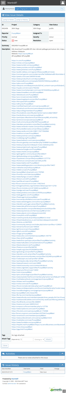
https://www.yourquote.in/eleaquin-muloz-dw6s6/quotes (33, 145)
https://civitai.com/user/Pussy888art (25, 283)
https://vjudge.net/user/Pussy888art (25, 190)
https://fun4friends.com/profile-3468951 (26, 302)
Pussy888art (16, 33)
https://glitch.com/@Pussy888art (24, 231)
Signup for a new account (29, 9)
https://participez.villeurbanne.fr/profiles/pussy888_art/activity (34, 117)
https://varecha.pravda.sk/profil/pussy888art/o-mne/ (31, 217)
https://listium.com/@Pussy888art (24, 179)
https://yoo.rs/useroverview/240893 (25, 97)
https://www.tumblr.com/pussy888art (25, 65)
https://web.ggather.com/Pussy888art (25, 195)
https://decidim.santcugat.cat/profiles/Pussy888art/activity (33, 204)
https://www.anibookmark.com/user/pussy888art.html (32, 318)
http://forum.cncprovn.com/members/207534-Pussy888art (33, 313)
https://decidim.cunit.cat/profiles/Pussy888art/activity (31, 254)
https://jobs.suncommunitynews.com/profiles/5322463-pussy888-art (37, 256)
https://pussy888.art (25, 53)
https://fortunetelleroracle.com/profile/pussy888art (30, 129)
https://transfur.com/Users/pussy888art (26, 174)
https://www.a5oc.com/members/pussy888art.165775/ (31, 236)
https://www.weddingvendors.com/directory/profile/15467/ (33, 165)
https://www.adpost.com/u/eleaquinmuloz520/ (29, 213)
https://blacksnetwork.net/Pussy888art (26, 245)
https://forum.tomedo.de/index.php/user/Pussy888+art (32, 286)
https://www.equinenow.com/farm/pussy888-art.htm (31, 211)
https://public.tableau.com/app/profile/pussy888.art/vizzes (33, 72)
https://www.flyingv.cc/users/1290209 (25, 177)
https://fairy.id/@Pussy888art (22, 238)
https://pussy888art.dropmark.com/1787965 (28, 172)
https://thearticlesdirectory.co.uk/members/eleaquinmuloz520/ (35, 220)
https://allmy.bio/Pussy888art (22, 104)
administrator (12, 383)
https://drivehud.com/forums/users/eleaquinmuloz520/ (32, 108)
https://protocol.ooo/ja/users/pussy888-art (27, 120)
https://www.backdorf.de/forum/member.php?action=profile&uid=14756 (38, 277)
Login (17, 9)
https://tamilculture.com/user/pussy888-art (27, 115)
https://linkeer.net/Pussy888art (23, 281)
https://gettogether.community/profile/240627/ (29, 154)
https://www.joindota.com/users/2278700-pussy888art (31, 192)
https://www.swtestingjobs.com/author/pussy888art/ (31, 202)
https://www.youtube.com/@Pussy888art (27, 67)
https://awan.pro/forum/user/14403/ (25, 270)
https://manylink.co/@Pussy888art (24, 215)
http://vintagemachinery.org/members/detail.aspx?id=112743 (34, 186)
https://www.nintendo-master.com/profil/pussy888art (31, 126)
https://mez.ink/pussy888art (22, 327)
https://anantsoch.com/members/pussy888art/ (29, 315)
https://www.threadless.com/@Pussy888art (27, 92)
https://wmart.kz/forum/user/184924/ (25, 227)
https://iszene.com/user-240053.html (25, 304)
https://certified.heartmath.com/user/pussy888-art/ (30, 106)
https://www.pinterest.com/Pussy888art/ (27, 69)
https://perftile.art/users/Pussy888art (25, 181)
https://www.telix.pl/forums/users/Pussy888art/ (29, 206)
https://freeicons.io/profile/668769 (24, 247)
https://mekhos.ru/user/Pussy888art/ (25, 133)
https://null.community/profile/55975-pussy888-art (30, 122)
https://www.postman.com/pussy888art (26, 136)
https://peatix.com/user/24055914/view (26, 76)
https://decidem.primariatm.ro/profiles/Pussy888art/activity (33, 124)
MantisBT (15, 379)
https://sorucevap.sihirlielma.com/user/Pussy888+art (31, 199)
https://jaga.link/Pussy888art (22, 329)
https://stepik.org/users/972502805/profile (27, 249)
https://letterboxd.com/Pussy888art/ (25, 95)
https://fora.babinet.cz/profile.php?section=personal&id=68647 (34, 113)
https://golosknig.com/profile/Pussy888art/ (27, 252)
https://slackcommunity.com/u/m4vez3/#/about (29, 265)
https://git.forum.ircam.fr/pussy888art (25, 229)
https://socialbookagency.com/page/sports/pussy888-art (32, 290)
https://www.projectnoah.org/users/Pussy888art (29, 147)
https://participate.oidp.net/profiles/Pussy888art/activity (32, 261)
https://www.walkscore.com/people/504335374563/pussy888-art (35, 81)
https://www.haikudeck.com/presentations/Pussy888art (32, 243)
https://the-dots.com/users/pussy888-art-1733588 (30, 311)
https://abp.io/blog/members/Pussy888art (27, 111)
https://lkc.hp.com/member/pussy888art (26, 295)
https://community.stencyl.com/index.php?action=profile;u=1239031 (37, 224)
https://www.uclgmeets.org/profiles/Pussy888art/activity (32, 268)
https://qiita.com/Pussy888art (22, 83)
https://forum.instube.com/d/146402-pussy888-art (30, 188)
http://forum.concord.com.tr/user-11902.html (28, 183)
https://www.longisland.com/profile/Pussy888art (29, 99)
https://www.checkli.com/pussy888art (25, 152)
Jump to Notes (8, 20)
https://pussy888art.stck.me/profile (24, 293)
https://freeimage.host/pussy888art (25, 197)
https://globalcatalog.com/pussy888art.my (27, 156)
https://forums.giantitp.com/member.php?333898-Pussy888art (34, 142)
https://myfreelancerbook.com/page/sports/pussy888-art (33, 279)
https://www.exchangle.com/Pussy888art (27, 149)
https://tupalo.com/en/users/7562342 (25, 88)
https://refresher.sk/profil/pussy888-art (26, 167)
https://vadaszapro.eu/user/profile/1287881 (28, 258)
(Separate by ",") (17, 339)
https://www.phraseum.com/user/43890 (26, 263)
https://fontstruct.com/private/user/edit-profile (29, 161)
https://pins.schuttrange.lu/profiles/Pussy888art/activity (32, 274)
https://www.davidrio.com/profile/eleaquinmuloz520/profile (33, 208)
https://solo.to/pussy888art (22, 272)
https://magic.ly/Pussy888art (22, 233)
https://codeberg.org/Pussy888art (24, 138)
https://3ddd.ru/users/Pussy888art (24, 170)
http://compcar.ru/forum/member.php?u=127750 (30, 306)
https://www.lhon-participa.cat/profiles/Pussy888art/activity (33, 240)
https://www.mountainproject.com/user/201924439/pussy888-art (35, 90)
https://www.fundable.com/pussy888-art (26, 322)
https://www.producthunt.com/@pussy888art (28, 79)
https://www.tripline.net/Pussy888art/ (25, 163)
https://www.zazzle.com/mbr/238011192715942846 (30, 131)
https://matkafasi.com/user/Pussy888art (26, 320)
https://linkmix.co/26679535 (22, 222)
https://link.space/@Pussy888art (23, 101)
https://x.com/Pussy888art (21, 60)
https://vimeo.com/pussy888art (23, 63)
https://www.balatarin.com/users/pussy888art (28, 140)
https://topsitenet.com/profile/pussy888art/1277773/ (31, 158)
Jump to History (22, 20)
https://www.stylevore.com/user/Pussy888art (28, 309)
